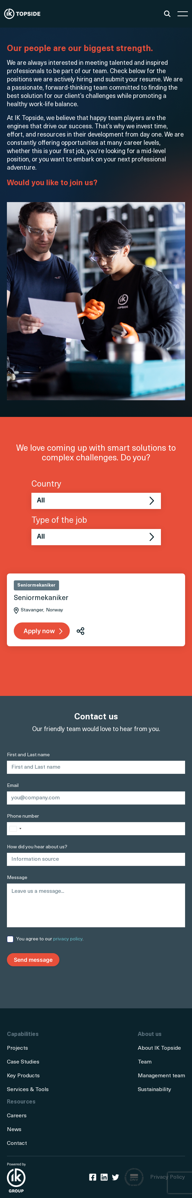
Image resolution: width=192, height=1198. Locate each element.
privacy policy (68, 939)
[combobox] (15, 828)
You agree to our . (50, 939)
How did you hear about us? (37, 847)
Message (17, 877)
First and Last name (28, 755)
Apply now (39, 631)
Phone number (23, 816)
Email (13, 785)
